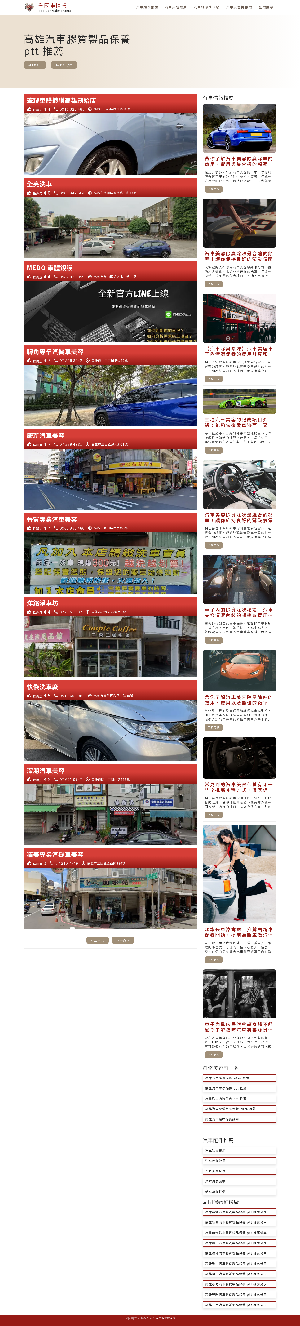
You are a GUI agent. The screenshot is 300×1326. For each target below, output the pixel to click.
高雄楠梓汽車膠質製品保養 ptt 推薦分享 (236, 1253)
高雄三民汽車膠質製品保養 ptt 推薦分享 (236, 1304)
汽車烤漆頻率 (215, 1181)
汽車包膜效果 (215, 1160)
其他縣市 (35, 65)
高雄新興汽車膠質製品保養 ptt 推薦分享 (236, 1222)
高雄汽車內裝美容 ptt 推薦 (226, 1098)
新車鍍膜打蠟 (215, 1191)
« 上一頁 (97, 940)
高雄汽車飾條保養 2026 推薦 (227, 1078)
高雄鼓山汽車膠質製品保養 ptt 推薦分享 (236, 1263)
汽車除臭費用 (215, 1150)
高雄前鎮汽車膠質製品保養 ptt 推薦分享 (236, 1212)
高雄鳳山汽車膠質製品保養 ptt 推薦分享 (236, 1243)
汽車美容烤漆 (215, 1171)
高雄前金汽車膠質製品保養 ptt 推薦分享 (236, 1232)
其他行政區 (64, 65)
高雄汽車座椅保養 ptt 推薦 (226, 1088)
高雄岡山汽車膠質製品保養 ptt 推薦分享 (236, 1273)
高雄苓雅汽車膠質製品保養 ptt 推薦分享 (236, 1294)
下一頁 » (122, 940)
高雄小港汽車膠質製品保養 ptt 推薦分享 (236, 1284)
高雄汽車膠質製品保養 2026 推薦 (230, 1108)
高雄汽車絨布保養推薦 (222, 1119)
